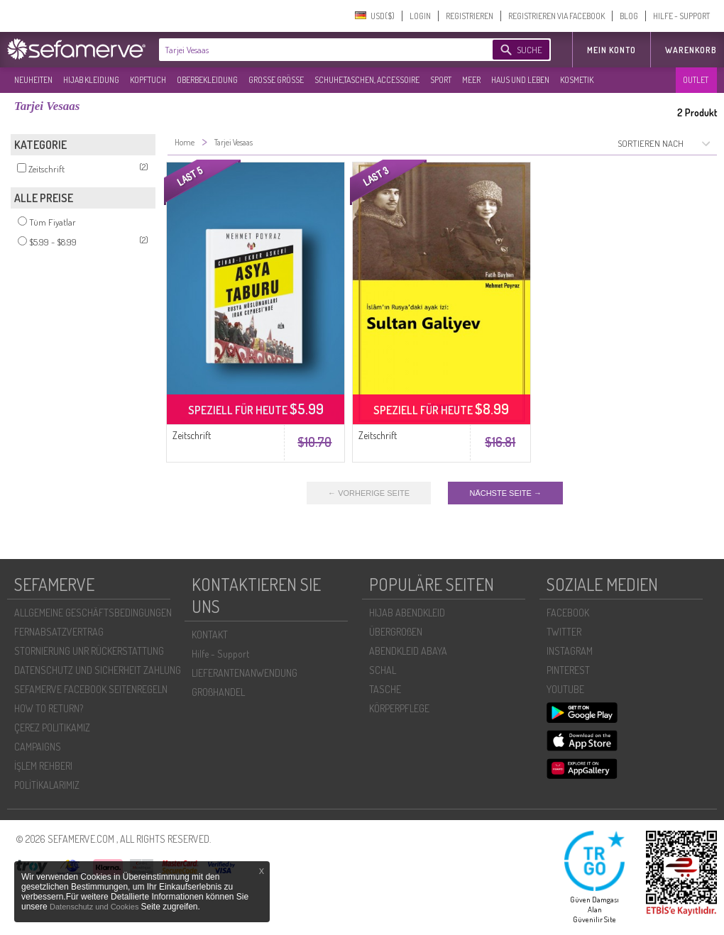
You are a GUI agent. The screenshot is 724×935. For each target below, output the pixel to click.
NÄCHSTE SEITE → (505, 493)
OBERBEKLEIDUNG (207, 79)
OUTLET (695, 79)
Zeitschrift (191, 435)
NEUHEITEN (33, 79)
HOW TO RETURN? (48, 708)
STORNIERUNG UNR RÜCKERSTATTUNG (89, 651)
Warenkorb (691, 50)
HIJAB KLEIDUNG (91, 79)
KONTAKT (210, 635)
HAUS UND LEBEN (520, 79)
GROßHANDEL (218, 692)
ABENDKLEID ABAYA (408, 651)
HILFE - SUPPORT (681, 16)
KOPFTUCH (148, 79)
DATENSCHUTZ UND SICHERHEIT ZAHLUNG (97, 670)
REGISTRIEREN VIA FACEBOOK (556, 16)
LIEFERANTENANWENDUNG (244, 673)
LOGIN (420, 16)
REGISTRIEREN (469, 16)
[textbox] (313, 49)
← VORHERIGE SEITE (369, 493)
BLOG (629, 16)
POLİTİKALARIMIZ (46, 785)
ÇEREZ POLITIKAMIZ (52, 727)
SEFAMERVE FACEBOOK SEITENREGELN (91, 689)
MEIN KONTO (611, 50)
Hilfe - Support (220, 654)
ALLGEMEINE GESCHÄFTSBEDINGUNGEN (93, 613)
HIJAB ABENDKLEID (407, 613)
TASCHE (385, 689)
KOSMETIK (576, 79)
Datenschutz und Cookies (95, 906)
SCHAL (382, 670)
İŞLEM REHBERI (43, 766)
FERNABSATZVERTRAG (59, 632)
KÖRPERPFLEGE (399, 708)
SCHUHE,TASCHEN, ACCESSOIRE (366, 79)
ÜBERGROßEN (395, 632)
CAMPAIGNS (37, 747)
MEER (471, 79)
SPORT (440, 79)
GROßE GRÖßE (276, 79)
